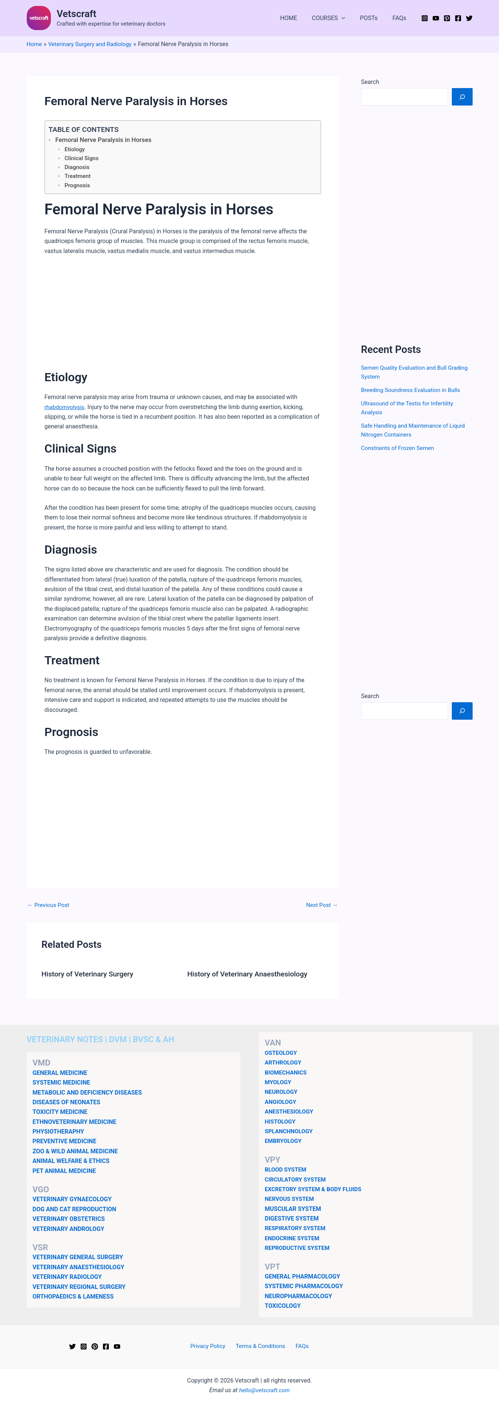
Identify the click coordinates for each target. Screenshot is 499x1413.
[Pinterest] (447, 18)
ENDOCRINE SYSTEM (293, 1238)
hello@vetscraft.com (264, 1390)
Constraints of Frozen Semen (399, 447)
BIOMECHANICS (287, 1072)
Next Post (321, 908)
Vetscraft (77, 13)
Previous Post (49, 908)
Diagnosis (78, 168)
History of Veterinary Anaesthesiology (250, 976)
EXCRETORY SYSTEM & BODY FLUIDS (315, 1189)
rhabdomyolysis (66, 409)
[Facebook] (458, 18)
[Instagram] (424, 18)
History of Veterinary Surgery (90, 976)
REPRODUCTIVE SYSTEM (299, 1247)
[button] (349, 18)
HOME (299, 18)
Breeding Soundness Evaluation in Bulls (413, 389)
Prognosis (78, 187)
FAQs (401, 18)
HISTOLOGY (281, 1121)
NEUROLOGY (282, 1091)
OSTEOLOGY (282, 1052)
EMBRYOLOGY (284, 1140)
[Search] (462, 96)
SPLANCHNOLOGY (290, 1131)
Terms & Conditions (261, 1346)
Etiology (75, 149)
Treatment (78, 178)
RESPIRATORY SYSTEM (296, 1228)
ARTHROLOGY (284, 1062)
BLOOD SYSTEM (286, 1169)
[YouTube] (435, 18)
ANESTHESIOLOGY (290, 1111)
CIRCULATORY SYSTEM (297, 1179)
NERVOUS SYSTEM (291, 1198)
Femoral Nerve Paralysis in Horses (105, 140)
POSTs (373, 18)
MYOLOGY (279, 1082)
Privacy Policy (210, 1346)
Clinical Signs (82, 159)
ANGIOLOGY (281, 1101)
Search (370, 81)
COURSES (336, 18)
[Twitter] (469, 18)
